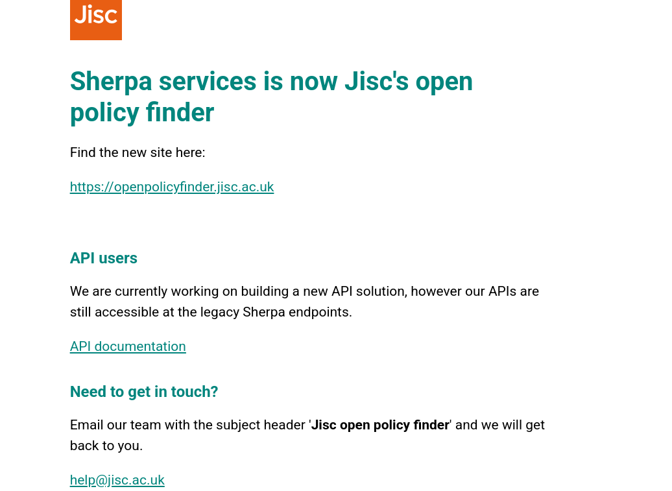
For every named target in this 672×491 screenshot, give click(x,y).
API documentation (128, 346)
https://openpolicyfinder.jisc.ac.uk (172, 187)
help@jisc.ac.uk (117, 480)
